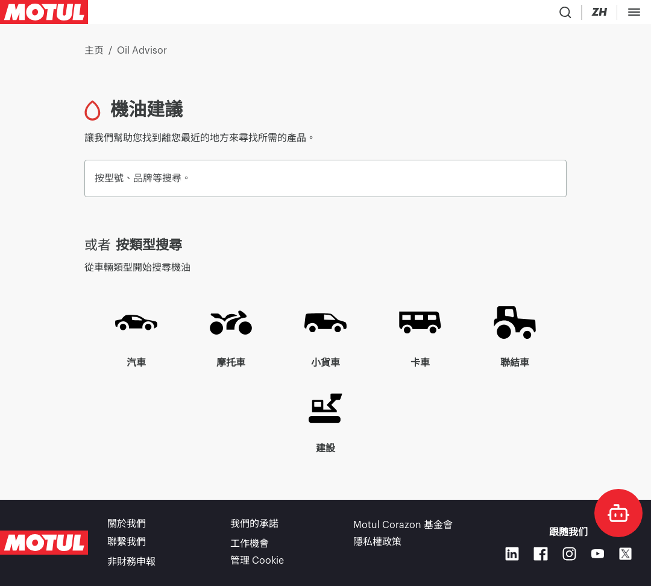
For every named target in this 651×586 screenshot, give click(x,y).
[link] (255, 14)
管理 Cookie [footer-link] (257, 562)
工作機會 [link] (249, 545)
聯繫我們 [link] (126, 545)
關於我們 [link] (126, 528)
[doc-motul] (618, 513)
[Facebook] (540, 555)
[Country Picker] (514, 15)
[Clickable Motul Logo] (44, 14)
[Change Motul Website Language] (550, 15)
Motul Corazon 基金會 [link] (403, 528)
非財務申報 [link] (131, 562)
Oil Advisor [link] (142, 55)
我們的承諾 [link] (254, 528)
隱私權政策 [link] (377, 545)
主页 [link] (94, 55)
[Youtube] (598, 555)
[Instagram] (569, 555)
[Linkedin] (512, 555)
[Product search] (480, 14)
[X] (625, 556)
